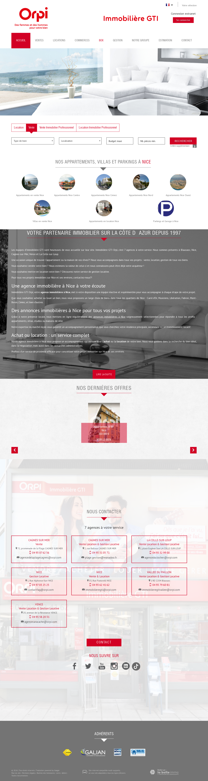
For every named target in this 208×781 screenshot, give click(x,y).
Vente (31, 127)
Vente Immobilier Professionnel (56, 127)
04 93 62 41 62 (101, 585)
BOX (101, 40)
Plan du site (16, 773)
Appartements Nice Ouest (178, 195)
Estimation (165, 40)
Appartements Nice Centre (67, 195)
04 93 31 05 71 (101, 552)
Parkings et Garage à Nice (165, 221)
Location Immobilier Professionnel (98, 127)
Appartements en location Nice (104, 221)
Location (19, 127)
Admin (64, 773)
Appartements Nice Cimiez (104, 195)
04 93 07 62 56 (40, 552)
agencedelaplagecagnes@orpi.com (40, 557)
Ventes (39, 40)
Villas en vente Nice (42, 221)
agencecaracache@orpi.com (40, 622)
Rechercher (183, 141)
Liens (58, 773)
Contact (187, 40)
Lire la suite (104, 374)
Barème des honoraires (46, 773)
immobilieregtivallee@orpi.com (161, 590)
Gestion (118, 40)
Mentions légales (28, 773)
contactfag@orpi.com (41, 590)
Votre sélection (189, 5)
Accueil (21, 40)
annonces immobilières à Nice (109, 316)
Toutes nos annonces (19, 775)
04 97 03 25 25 (40, 585)
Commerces (82, 40)
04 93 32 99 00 (161, 552)
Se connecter (183, 20)
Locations (59, 40)
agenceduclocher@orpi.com (161, 557)
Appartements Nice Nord (141, 195)
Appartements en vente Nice (30, 195)
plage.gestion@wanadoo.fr (101, 557)
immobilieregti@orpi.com (100, 590)
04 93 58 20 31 (40, 617)
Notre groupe (140, 40)
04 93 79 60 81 (161, 585)
